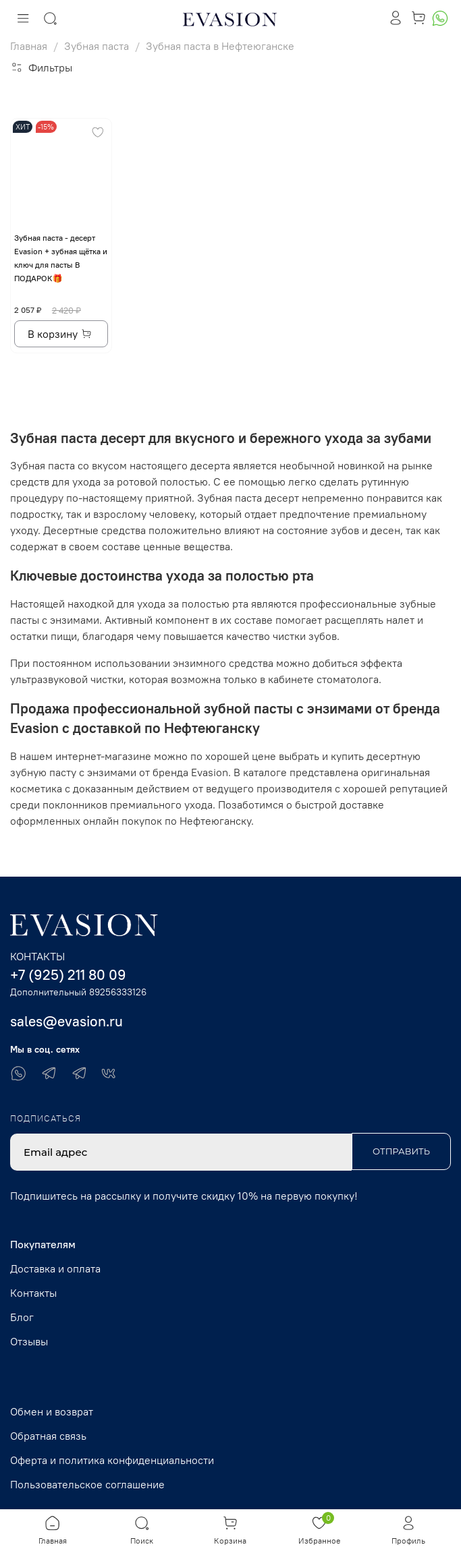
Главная (28, 46)
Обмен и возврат (51, 1411)
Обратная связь (48, 1435)
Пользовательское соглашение (87, 1484)
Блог (22, 1317)
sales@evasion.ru (66, 1021)
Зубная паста (96, 46)
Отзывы (29, 1341)
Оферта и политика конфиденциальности (112, 1460)
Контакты (33, 1292)
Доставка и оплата (55, 1268)
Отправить (401, 1151)
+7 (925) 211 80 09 (68, 975)
